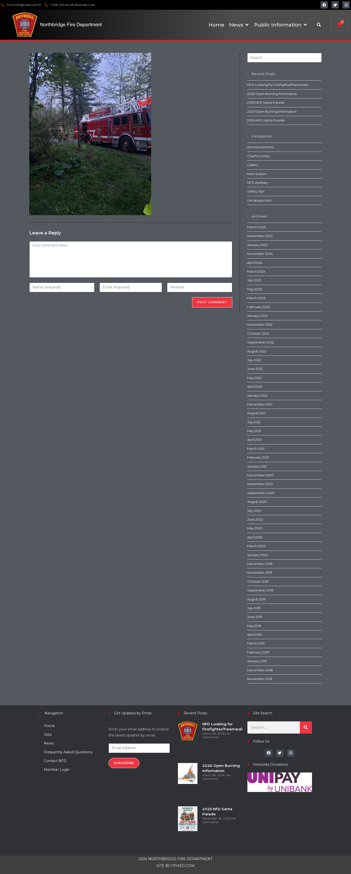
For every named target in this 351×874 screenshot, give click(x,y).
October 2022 (258, 333)
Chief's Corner (258, 156)
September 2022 (260, 342)
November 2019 (259, 572)
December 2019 (260, 564)
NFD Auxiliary (257, 182)
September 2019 (260, 590)
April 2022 (254, 386)
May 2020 (254, 528)
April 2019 (254, 634)
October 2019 (258, 581)
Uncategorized (259, 200)
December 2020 (260, 475)
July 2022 (254, 360)
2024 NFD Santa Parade (266, 120)
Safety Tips (255, 191)
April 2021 (254, 440)
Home (49, 726)
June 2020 (255, 519)
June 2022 (255, 369)
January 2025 (257, 245)
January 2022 (257, 395)
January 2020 (257, 555)
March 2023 (256, 298)
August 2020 (257, 502)
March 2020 (256, 546)
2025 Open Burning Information (272, 111)
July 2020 (254, 511)
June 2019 (254, 617)
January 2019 (257, 661)
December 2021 (259, 404)
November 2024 (260, 254)
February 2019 (258, 652)
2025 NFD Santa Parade (265, 102)
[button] (319, 25)
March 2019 (256, 643)
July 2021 (253, 422)
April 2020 (255, 537)
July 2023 (254, 280)
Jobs (48, 734)
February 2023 (258, 307)
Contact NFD (55, 761)
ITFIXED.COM (183, 866)
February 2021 (258, 457)
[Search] (306, 727)
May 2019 (254, 626)
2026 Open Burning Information (272, 94)
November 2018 (259, 679)
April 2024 (255, 263)
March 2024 (256, 271)
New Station (257, 174)
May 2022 (254, 378)
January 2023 (257, 316)
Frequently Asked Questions (68, 752)
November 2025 (260, 236)
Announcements (260, 147)
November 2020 (260, 484)
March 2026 (256, 227)
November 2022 (260, 324)
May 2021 (254, 431)
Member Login (56, 769)
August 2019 (256, 599)
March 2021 (255, 449)
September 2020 (260, 493)
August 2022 (256, 351)
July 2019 (254, 608)
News (49, 743)
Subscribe (124, 763)
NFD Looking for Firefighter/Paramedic (278, 85)
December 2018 (260, 670)
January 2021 (257, 466)
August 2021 (256, 413)
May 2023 (254, 289)
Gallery (252, 165)
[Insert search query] (284, 58)
